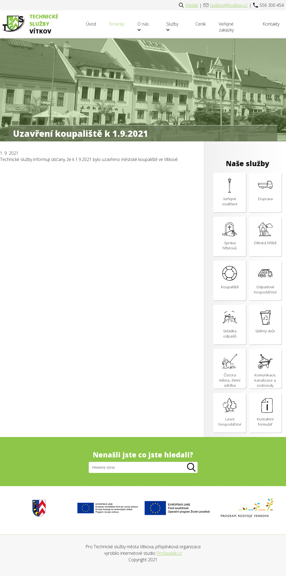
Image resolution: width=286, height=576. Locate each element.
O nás (143, 26)
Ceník (200, 24)
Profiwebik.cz (169, 553)
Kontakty (271, 24)
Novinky (116, 24)
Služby (172, 26)
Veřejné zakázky (226, 27)
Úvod (91, 24)
